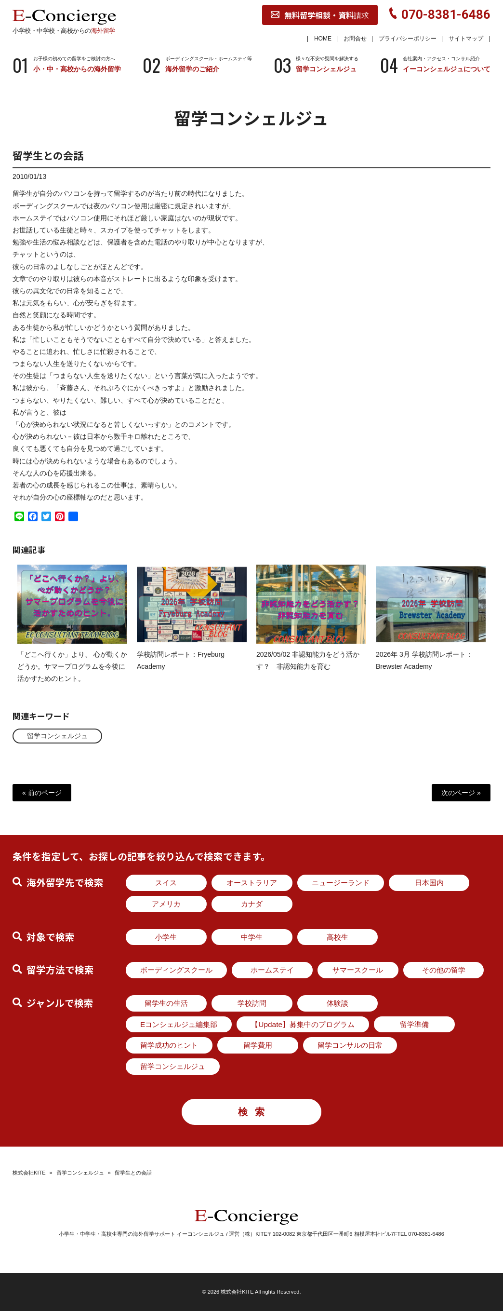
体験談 (337, 1003)
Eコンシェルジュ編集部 (178, 1024)
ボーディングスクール (176, 970)
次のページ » (461, 793)
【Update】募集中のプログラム (303, 1024)
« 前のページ (42, 793)
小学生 (166, 937)
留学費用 (257, 1045)
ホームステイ (272, 970)
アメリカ (166, 904)
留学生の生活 (166, 1003)
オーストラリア (251, 883)
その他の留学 (443, 970)
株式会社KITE (29, 1173)
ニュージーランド (341, 883)
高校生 (337, 937)
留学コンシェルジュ (57, 736)
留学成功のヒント (169, 1045)
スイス (166, 883)
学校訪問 (252, 1003)
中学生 (252, 937)
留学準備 (414, 1024)
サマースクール (357, 970)
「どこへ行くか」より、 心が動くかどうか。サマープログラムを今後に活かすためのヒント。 (72, 674)
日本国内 (429, 883)
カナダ (252, 904)
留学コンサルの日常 (350, 1045)
